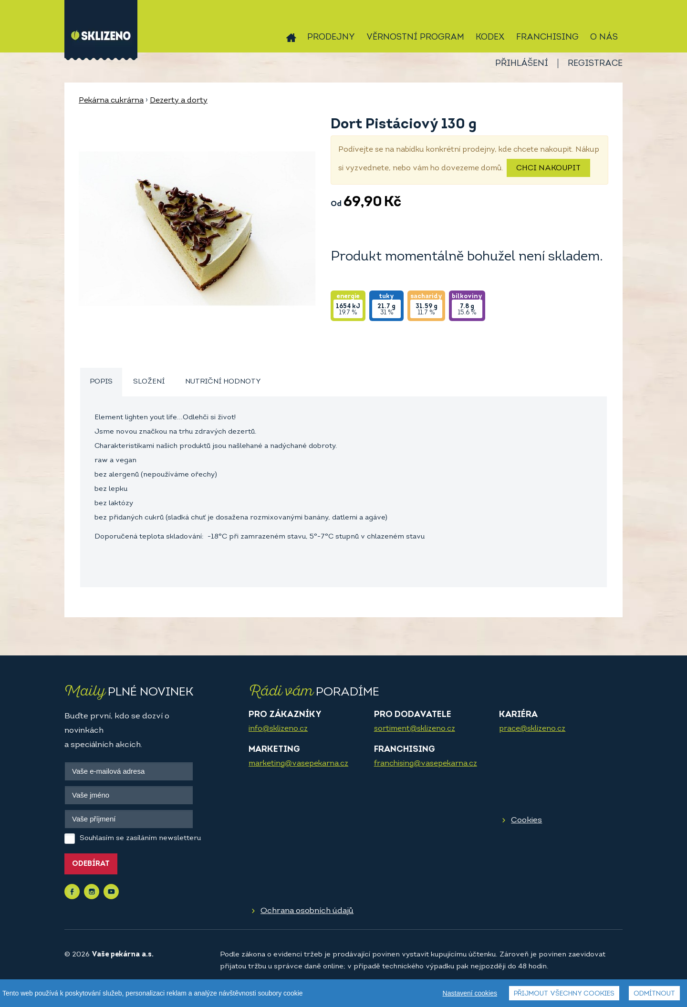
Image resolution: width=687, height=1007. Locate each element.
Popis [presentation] (101, 381)
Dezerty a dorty (179, 100)
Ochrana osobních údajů (307, 911)
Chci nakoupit (548, 168)
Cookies (526, 820)
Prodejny (331, 37)
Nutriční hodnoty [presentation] (223, 381)
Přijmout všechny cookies (564, 993)
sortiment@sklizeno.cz (414, 729)
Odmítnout (654, 993)
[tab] (101, 382)
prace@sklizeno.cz (532, 729)
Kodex (490, 37)
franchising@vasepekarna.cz (425, 764)
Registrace (595, 63)
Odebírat (91, 864)
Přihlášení (521, 63)
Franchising (547, 37)
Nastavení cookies (470, 993)
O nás (604, 37)
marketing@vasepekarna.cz (298, 764)
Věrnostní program (415, 37)
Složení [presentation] (149, 381)
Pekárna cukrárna (111, 100)
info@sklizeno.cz (278, 729)
